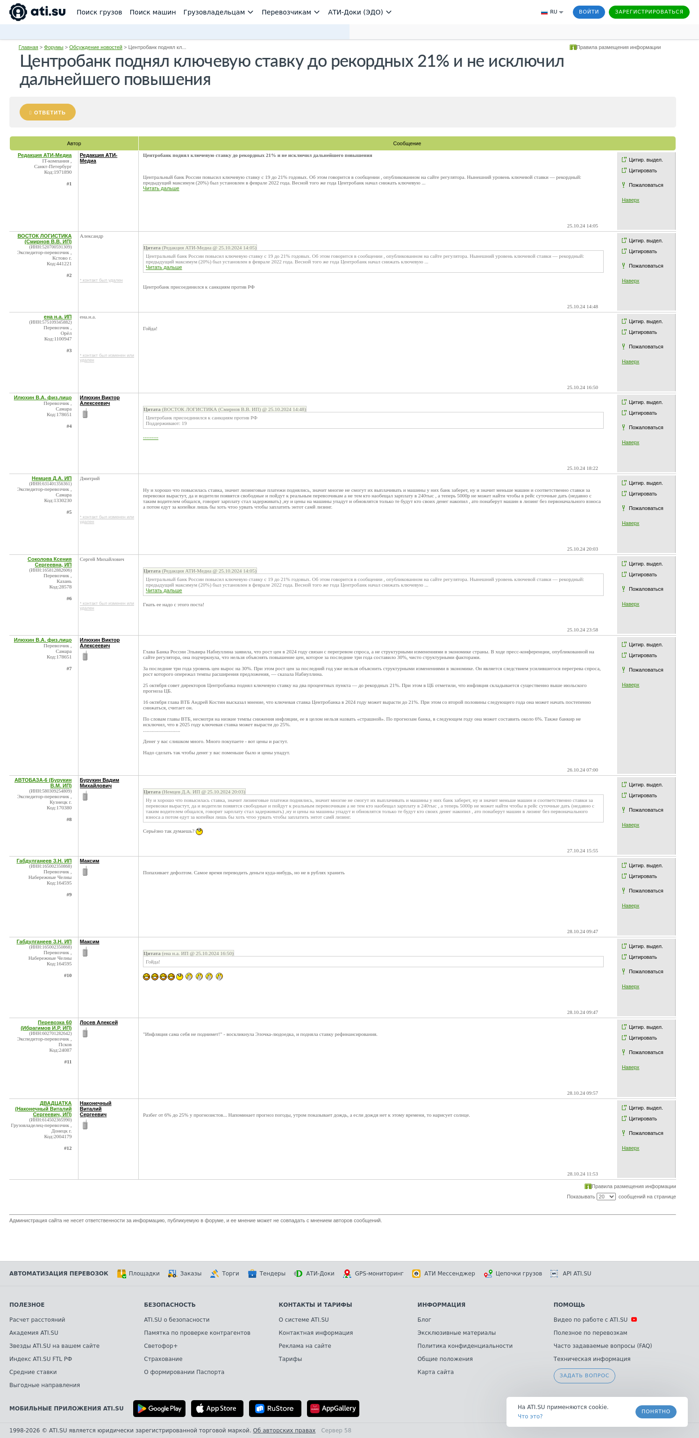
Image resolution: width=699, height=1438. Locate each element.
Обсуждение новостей (95, 47)
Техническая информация (592, 1359)
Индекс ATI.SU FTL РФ (40, 1359)
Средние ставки (33, 1372)
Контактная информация (316, 1333)
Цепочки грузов (513, 1273)
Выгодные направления (44, 1385)
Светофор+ (161, 1346)
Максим (90, 861)
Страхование (163, 1359)
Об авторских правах (284, 1430)
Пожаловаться (646, 185)
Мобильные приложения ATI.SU (66, 1408)
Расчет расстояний (37, 1320)
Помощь (569, 1305)
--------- (150, 437)
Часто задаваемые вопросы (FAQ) (603, 1346)
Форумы (53, 47)
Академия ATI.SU (33, 1333)
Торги (224, 1273)
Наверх (630, 200)
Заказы (185, 1273)
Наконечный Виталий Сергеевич (96, 1108)
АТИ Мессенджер (443, 1273)
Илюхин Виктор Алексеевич (100, 400)
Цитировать (643, 170)
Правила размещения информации (619, 47)
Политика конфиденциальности (465, 1346)
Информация (442, 1305)
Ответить (50, 112)
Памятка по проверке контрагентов (197, 1333)
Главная (28, 47)
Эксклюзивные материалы (457, 1333)
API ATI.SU (570, 1273)
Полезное (26, 1305)
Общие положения (445, 1359)
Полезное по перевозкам (591, 1333)
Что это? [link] (530, 1416)
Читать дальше (161, 188)
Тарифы (290, 1359)
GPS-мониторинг (373, 1273)
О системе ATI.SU (304, 1320)
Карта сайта (436, 1372)
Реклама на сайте (305, 1346)
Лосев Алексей (99, 1022)
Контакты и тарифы (315, 1305)
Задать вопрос (584, 1376)
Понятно (656, 1412)
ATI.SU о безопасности (176, 1320)
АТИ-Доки (314, 1273)
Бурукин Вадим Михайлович (99, 782)
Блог (425, 1320)
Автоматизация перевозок (58, 1273)
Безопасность (170, 1305)
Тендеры (266, 1273)
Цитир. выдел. (646, 160)
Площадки (138, 1273)
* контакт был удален (101, 280)
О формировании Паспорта (184, 1372)
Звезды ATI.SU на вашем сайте (54, 1346)
